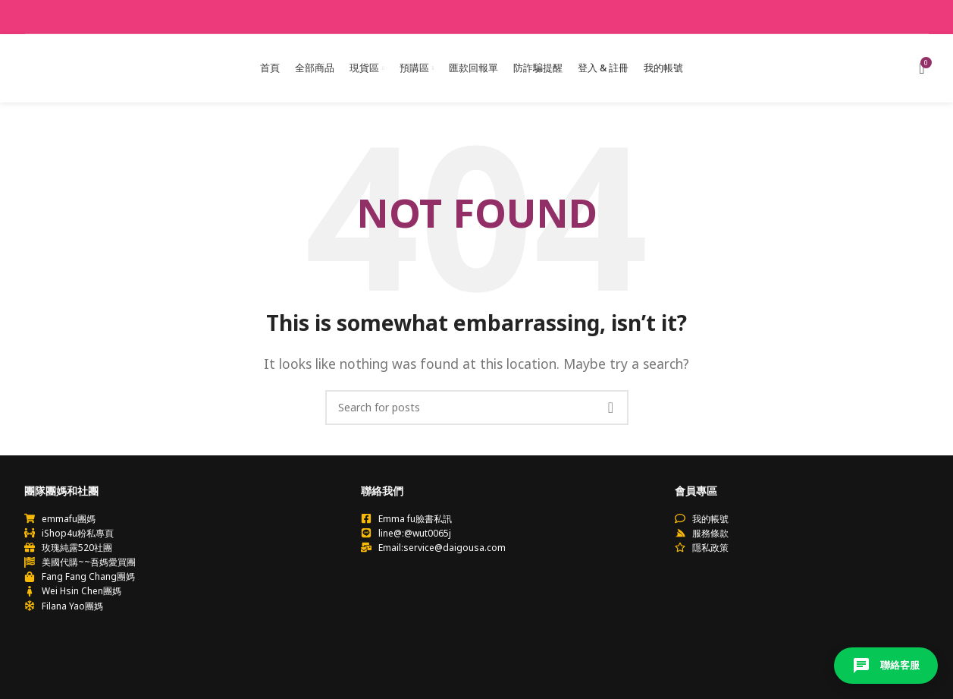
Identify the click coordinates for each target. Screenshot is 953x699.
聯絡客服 (886, 665)
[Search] (477, 407)
